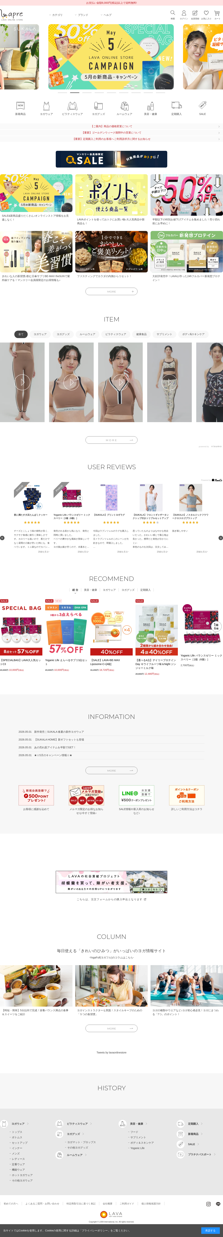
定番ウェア (18, 1164)
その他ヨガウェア (22, 1180)
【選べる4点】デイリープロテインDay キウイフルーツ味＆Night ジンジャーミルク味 (155, 664)
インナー (17, 1147)
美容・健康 (136, 1123)
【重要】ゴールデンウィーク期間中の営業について (111, 132)
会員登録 (195, 18)
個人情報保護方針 (151, 1203)
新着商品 (193, 1133)
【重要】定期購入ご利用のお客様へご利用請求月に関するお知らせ (111, 138)
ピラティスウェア (77, 1123)
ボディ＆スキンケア (142, 1142)
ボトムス (17, 1137)
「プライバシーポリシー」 (94, 1230)
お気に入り (206, 18)
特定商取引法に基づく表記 (81, 1203)
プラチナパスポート (199, 1154)
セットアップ (20, 1142)
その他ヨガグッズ (77, 1147)
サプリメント (138, 1137)
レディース (18, 1158)
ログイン (184, 18)
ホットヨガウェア (22, 1174)
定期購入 (193, 1123)
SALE (191, 1144)
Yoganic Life (137, 1147)
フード (134, 1131)
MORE (111, 440)
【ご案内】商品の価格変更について (111, 126)
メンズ (16, 1153)
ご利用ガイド (127, 1203)
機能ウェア (18, 1169)
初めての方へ (11, 1203)
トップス (17, 1131)
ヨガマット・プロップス (81, 1141)
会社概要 (107, 1203)
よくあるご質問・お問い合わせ (42, 1203)
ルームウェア (75, 1154)
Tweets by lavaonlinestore (111, 1052)
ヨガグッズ (73, 1133)
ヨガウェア (18, 1123)
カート (217, 18)
